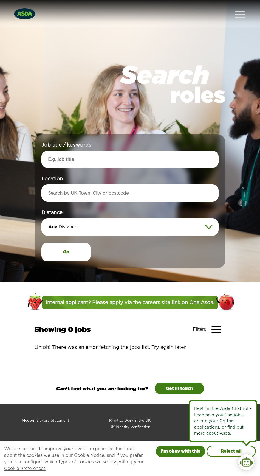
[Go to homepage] (24, 8)
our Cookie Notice (85, 455)
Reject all (231, 451)
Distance (52, 201)
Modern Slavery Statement (45, 409)
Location (52, 167)
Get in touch (179, 377)
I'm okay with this (180, 451)
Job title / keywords (66, 134)
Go (66, 240)
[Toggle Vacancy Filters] (209, 318)
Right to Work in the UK (130, 409)
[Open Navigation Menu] (240, 8)
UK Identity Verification (129, 416)
